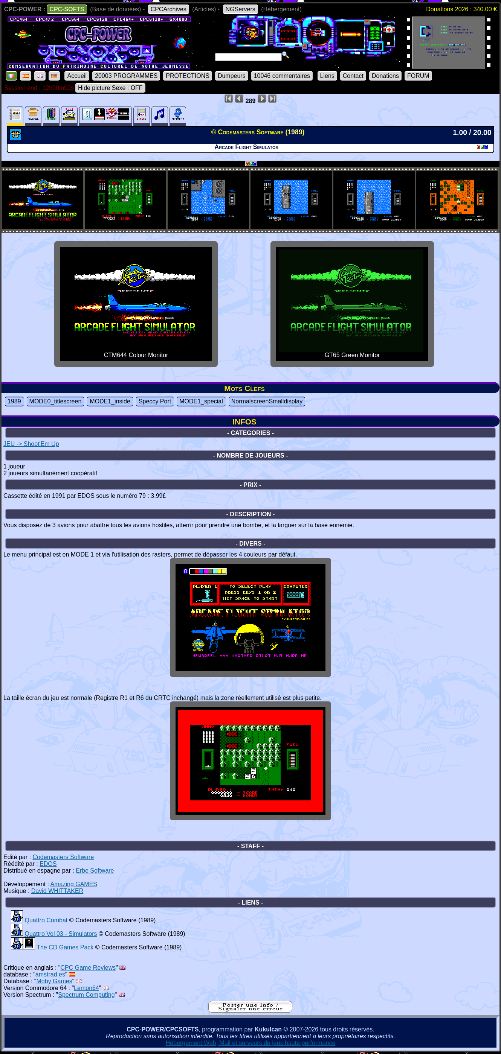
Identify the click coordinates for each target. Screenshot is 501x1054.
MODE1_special (201, 401)
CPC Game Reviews (88, 967)
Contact (353, 76)
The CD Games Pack (65, 947)
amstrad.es (50, 974)
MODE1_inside (110, 401)
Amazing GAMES (73, 884)
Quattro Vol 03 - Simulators (60, 934)
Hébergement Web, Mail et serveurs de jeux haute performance (251, 1043)
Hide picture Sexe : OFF (110, 88)
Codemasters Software (63, 857)
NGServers (240, 9)
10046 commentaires (282, 76)
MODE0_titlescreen (55, 401)
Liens (327, 76)
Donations (385, 76)
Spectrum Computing (86, 995)
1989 (14, 401)
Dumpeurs (232, 76)
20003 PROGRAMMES (126, 76)
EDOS (48, 864)
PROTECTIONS (187, 76)
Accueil (77, 76)
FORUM (418, 76)
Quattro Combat (45, 920)
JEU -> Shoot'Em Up (31, 444)
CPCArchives (168, 9)
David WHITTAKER (57, 891)
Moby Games (54, 981)
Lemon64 (86, 988)
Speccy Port (155, 401)
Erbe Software (95, 870)
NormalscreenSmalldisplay (266, 401)
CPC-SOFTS (66, 9)
